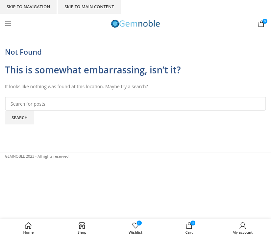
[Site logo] (135, 23)
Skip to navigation (28, 7)
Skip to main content (89, 7)
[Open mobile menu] (8, 23)
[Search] (135, 104)
